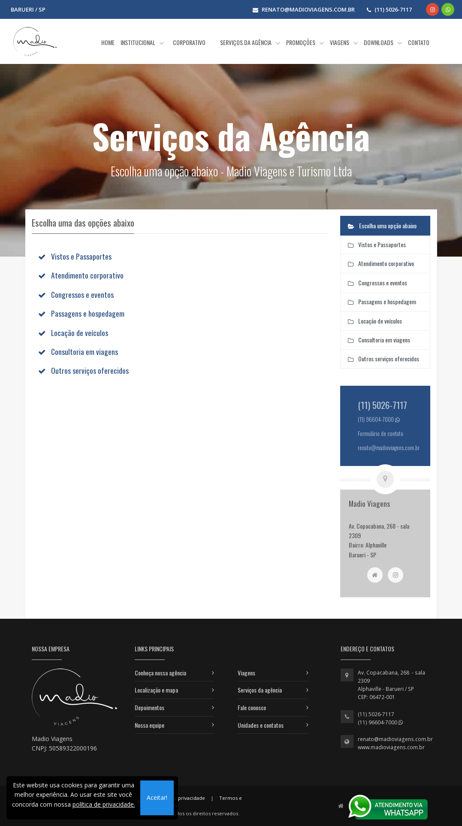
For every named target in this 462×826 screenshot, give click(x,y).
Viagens (246, 672)
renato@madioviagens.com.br (395, 739)
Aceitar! (157, 797)
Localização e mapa (156, 689)
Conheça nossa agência (160, 672)
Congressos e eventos (82, 294)
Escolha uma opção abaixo (382, 225)
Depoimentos (149, 707)
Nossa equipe (149, 724)
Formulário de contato (380, 434)
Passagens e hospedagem (87, 313)
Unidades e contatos (261, 724)
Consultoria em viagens (84, 351)
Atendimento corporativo (87, 275)
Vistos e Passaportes (81, 256)
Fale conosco (252, 707)
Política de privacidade (178, 798)
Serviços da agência (260, 689)
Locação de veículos (79, 332)
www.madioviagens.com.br (391, 747)
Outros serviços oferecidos (90, 370)
